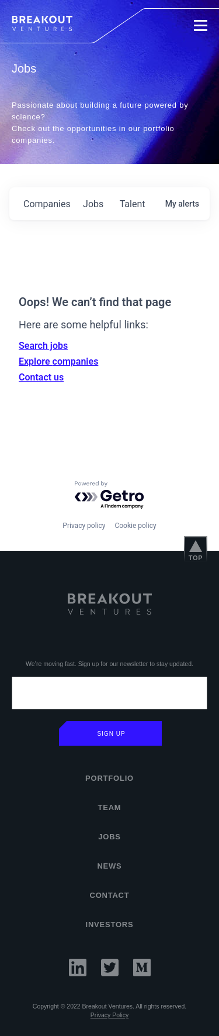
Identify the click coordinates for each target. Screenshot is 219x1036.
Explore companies (58, 361)
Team (109, 807)
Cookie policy (135, 526)
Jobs (109, 836)
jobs (93, 204)
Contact (109, 895)
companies (47, 204)
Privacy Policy (109, 1014)
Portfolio (109, 778)
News (109, 866)
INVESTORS (110, 924)
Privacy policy (83, 526)
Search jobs (43, 345)
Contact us (41, 377)
